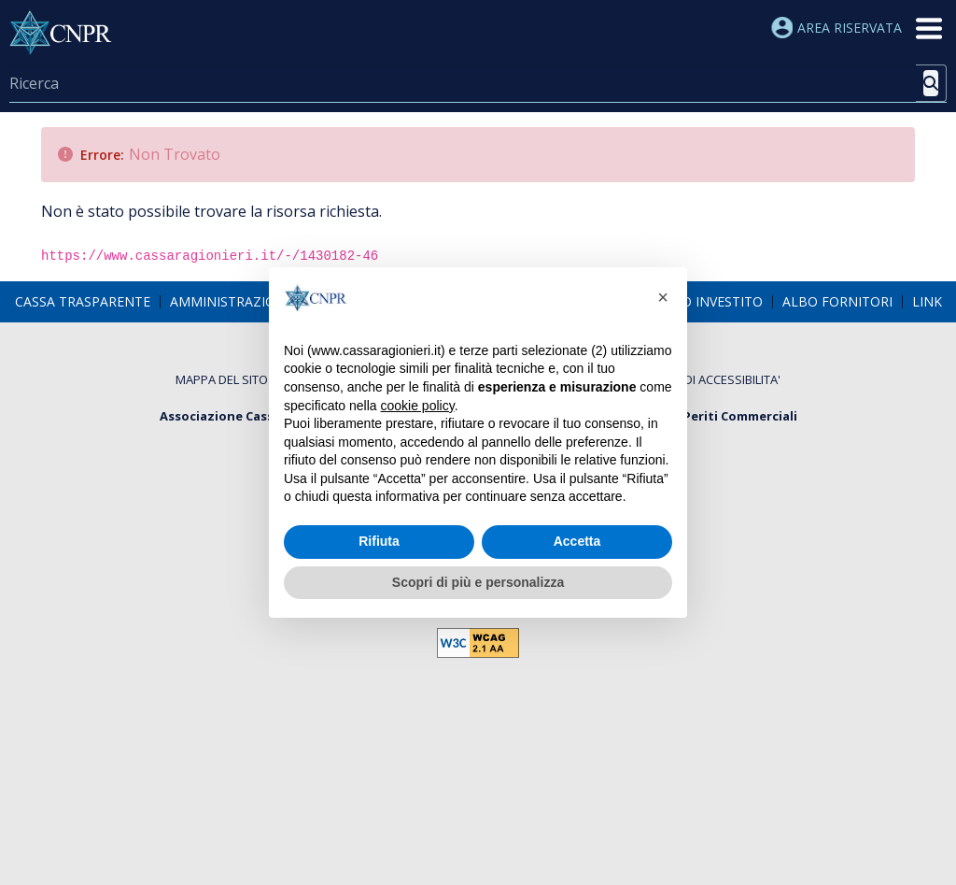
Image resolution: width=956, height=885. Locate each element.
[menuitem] (82, 300)
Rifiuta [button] (379, 541)
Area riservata (836, 27)
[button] (663, 297)
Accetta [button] (577, 541)
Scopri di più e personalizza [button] (478, 582)
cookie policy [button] (418, 405)
